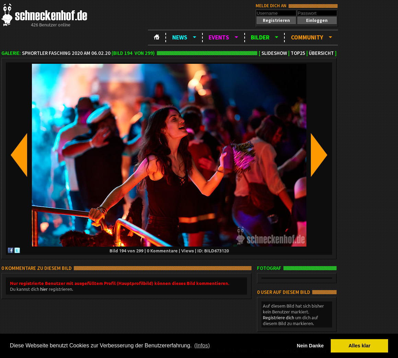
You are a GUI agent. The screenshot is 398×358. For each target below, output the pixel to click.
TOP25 (298, 53)
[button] (276, 20)
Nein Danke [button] (310, 345)
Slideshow (274, 53)
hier (44, 289)
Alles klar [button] (360, 345)
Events (219, 37)
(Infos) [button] (202, 345)
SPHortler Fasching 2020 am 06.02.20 (66, 53)
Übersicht (321, 53)
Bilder (260, 37)
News (179, 37)
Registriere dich (278, 317)
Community (307, 37)
